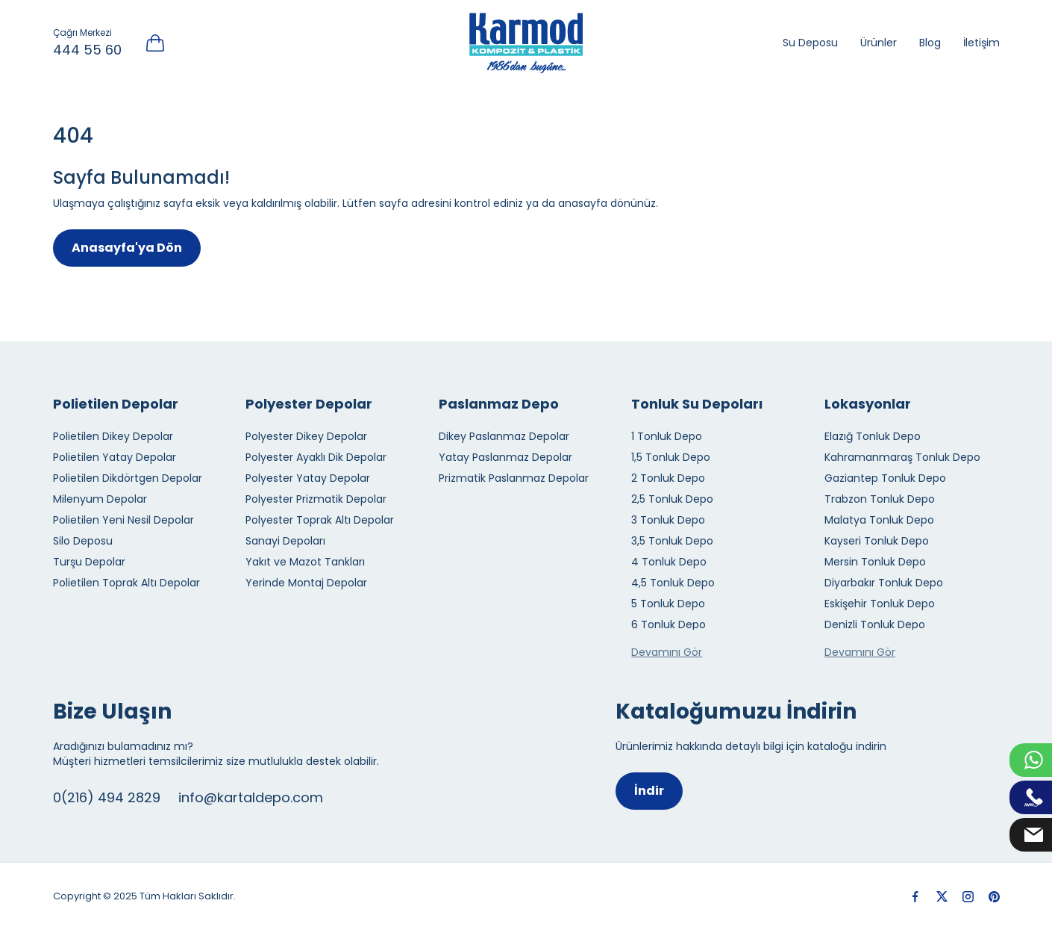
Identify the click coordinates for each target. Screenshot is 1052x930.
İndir (649, 790)
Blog (930, 42)
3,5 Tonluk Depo (672, 540)
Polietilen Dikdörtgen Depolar (127, 478)
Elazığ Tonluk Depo (872, 436)
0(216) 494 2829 (106, 797)
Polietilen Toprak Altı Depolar (126, 582)
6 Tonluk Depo (668, 624)
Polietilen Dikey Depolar (113, 436)
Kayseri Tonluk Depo (876, 540)
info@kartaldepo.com (250, 797)
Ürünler (878, 42)
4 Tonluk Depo (669, 561)
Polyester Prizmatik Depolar (315, 499)
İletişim (981, 42)
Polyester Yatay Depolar (307, 478)
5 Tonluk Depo (668, 603)
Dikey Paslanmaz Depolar (504, 436)
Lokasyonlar (867, 403)
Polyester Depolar (308, 403)
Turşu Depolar (89, 561)
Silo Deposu (83, 540)
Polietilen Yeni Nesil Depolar (123, 519)
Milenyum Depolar (100, 499)
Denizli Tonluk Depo (874, 624)
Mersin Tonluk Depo (875, 561)
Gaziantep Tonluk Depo (885, 478)
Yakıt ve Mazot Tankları (305, 561)
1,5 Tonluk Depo (670, 457)
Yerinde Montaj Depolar (306, 582)
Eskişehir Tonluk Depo (879, 603)
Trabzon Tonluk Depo (879, 499)
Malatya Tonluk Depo (879, 519)
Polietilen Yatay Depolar (114, 457)
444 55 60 (87, 49)
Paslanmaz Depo (499, 403)
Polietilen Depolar (115, 403)
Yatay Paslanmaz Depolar (505, 457)
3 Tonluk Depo (668, 519)
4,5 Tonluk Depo (673, 582)
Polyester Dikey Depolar (306, 436)
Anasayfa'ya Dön (127, 247)
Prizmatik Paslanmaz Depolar (514, 478)
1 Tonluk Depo (666, 436)
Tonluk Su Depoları (697, 403)
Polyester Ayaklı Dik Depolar (315, 457)
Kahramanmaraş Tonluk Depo (902, 457)
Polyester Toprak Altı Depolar (319, 519)
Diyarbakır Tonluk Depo (883, 582)
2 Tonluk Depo (668, 478)
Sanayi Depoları (285, 540)
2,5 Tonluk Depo (672, 499)
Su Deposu (810, 42)
